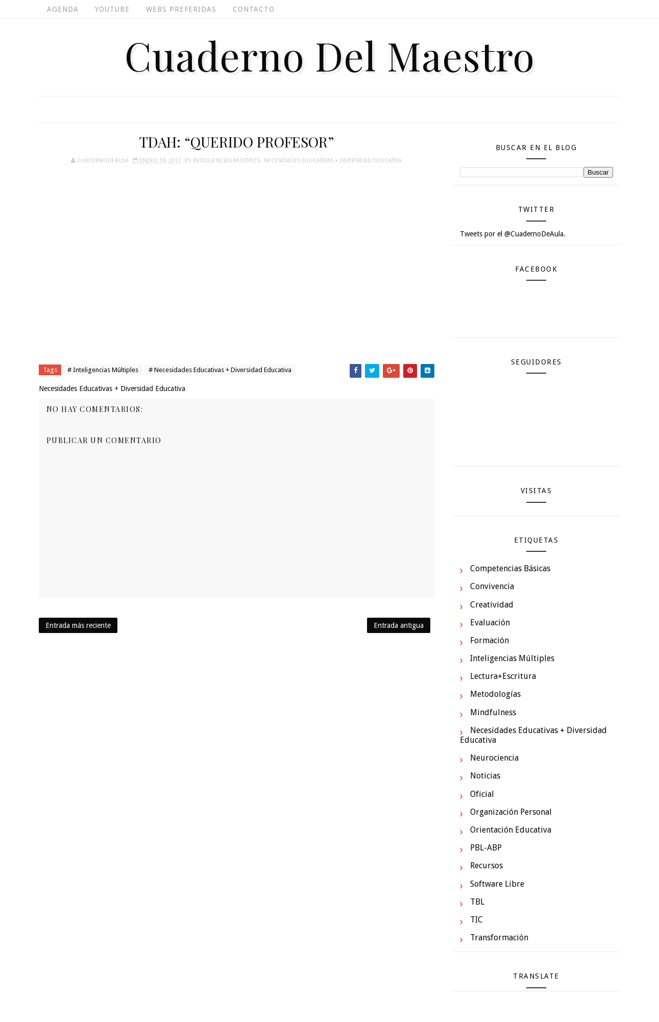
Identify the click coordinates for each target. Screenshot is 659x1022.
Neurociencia (494, 758)
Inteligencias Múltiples (226, 160)
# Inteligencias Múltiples (102, 370)
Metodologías (495, 694)
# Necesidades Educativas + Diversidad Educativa (220, 370)
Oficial (482, 794)
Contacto (254, 9)
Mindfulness (493, 712)
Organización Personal (511, 812)
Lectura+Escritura (503, 676)
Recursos (486, 865)
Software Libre (497, 884)
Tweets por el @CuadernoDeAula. (513, 234)
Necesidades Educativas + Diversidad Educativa (333, 160)
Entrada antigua (399, 625)
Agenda (63, 9)
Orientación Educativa (510, 830)
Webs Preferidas (181, 9)
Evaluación (490, 622)
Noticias (485, 776)
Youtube (112, 9)
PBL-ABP (486, 848)
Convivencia (492, 586)
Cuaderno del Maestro (330, 55)
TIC (476, 919)
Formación (489, 640)
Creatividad (492, 605)
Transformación (499, 937)
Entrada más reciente (78, 625)
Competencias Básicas (510, 568)
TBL (477, 902)
